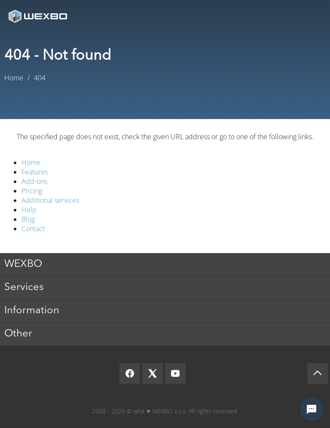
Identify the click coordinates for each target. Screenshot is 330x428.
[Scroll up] (317, 373)
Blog (28, 219)
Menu (311, 16)
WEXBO (23, 264)
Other (18, 334)
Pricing (31, 191)
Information (31, 311)
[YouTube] (175, 373)
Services (24, 287)
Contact (33, 228)
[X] (152, 373)
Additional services (50, 200)
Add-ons (34, 181)
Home (30, 162)
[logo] (39, 16)
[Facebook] (129, 373)
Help (29, 209)
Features (34, 172)
